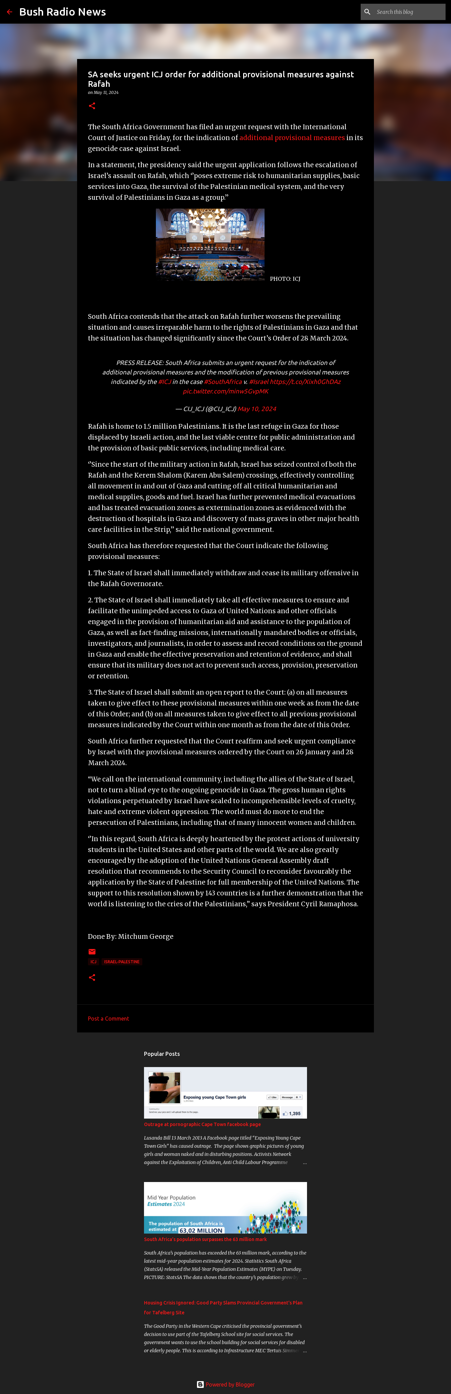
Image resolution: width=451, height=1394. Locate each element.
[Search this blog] (410, 12)
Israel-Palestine (122, 962)
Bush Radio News (62, 11)
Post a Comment (108, 1018)
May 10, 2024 (256, 408)
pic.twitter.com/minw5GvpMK (225, 391)
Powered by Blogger (225, 1384)
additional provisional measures (292, 138)
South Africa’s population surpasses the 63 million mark (205, 1239)
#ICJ (164, 381)
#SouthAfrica (223, 381)
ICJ (93, 962)
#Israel (258, 381)
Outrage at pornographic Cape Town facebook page (202, 1124)
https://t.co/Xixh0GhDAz (305, 381)
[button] (92, 106)
